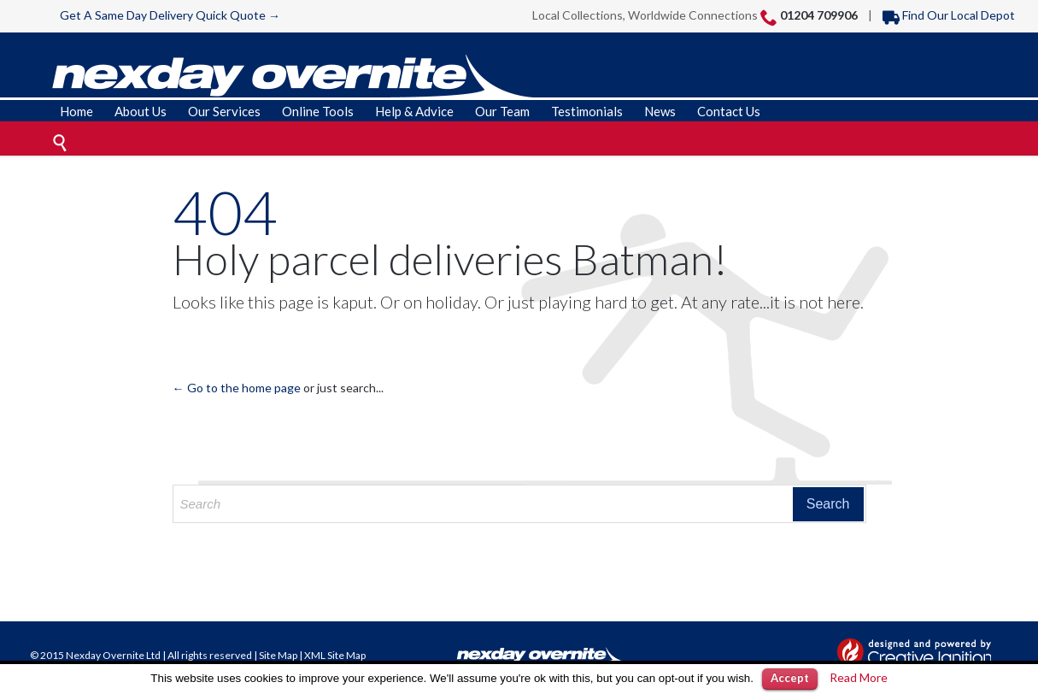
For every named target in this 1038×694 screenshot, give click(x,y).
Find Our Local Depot (949, 15)
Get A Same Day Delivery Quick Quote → (170, 15)
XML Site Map (335, 655)
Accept (790, 678)
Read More (859, 677)
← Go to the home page (237, 387)
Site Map (278, 655)
